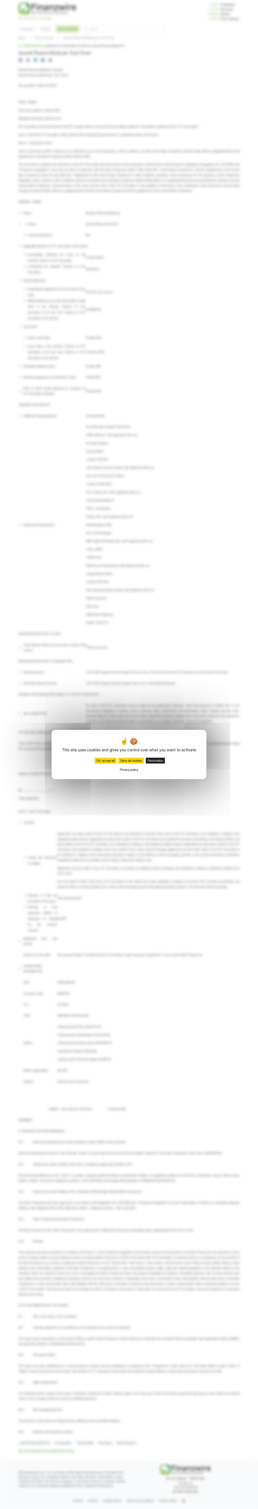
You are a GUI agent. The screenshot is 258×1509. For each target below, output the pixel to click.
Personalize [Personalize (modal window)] (155, 760)
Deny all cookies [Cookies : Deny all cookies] (131, 760)
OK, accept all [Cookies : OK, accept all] (105, 760)
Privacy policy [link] (129, 770)
